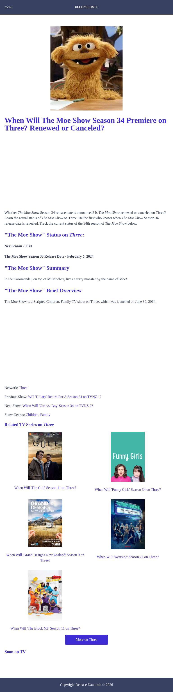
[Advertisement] (86, 169)
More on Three (86, 639)
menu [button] (9, 7)
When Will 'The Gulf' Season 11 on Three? (45, 488)
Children (32, 415)
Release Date (85, 685)
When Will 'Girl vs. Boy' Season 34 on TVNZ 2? (58, 406)
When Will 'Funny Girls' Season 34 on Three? (128, 489)
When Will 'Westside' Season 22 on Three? (128, 557)
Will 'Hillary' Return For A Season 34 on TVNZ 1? (64, 397)
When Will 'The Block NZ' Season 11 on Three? (45, 628)
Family (45, 415)
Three (23, 388)
